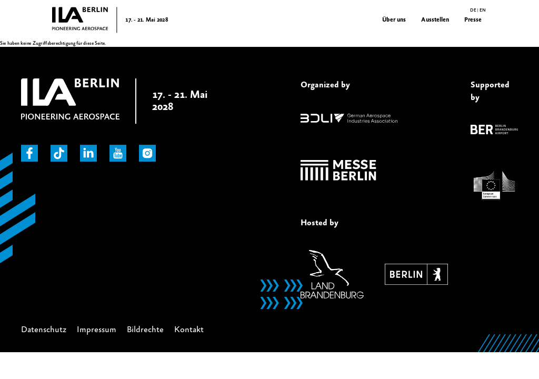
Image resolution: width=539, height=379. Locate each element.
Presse (473, 19)
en (482, 10)
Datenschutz (43, 329)
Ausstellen (435, 19)
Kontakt (189, 329)
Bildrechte (145, 329)
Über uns (394, 19)
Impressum (96, 329)
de (473, 10)
